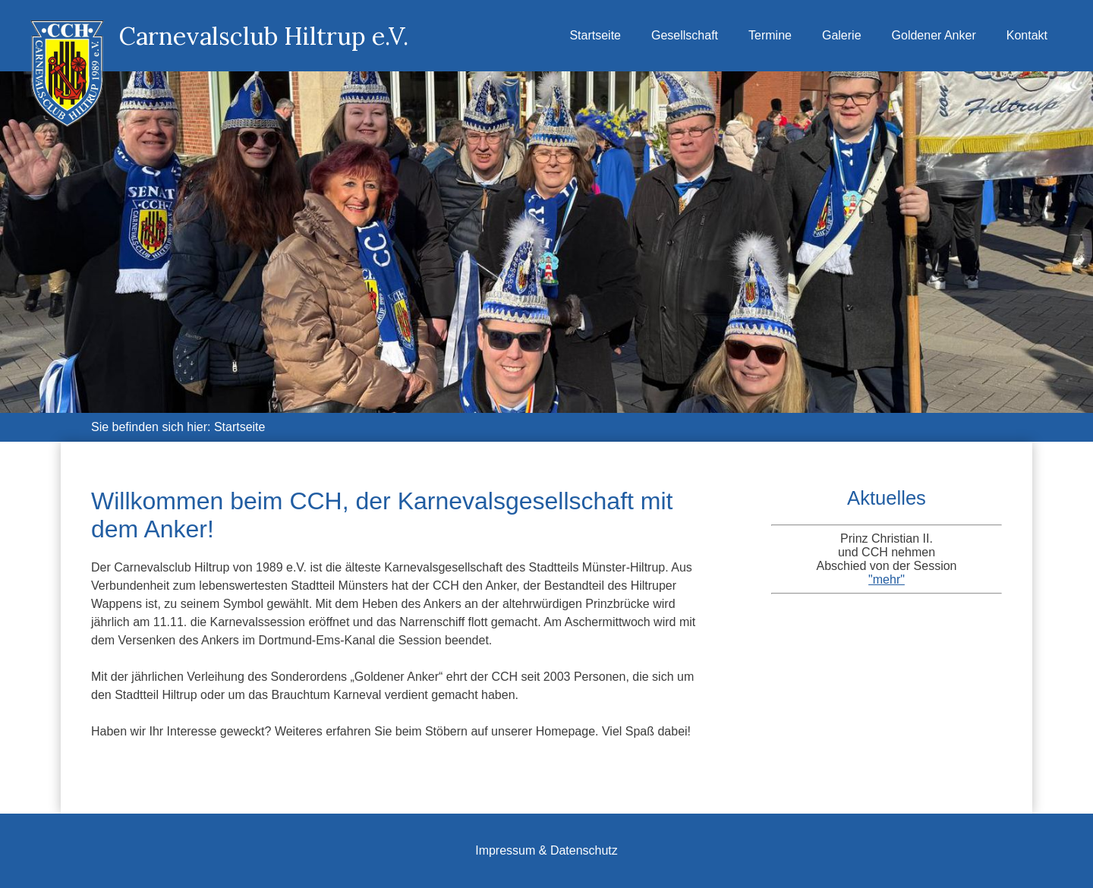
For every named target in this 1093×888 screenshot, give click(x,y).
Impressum (505, 850)
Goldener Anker (934, 35)
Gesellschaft (684, 35)
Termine (770, 35)
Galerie (841, 35)
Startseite (595, 35)
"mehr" (886, 579)
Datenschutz (584, 850)
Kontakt (1026, 35)
